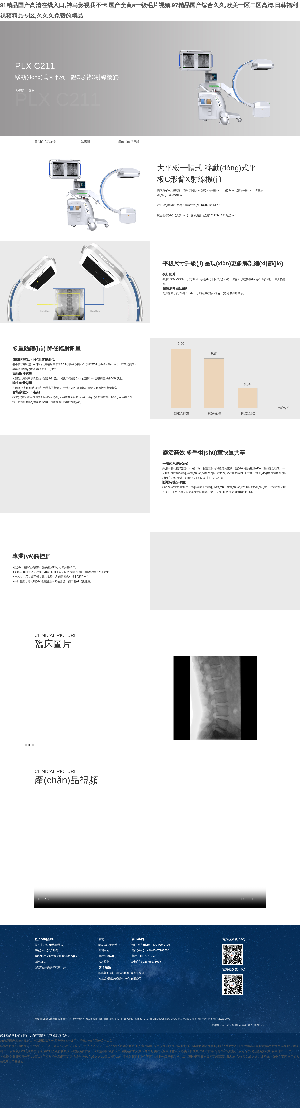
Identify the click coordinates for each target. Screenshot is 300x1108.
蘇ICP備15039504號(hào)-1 (129, 1018)
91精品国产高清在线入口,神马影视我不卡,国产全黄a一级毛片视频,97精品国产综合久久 (56, 1040)
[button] (26, 745)
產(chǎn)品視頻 (129, 141)
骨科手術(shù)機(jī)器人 (49, 944)
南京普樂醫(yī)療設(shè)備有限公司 (119, 978)
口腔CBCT (41, 961)
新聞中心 (162, 8)
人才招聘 (218, 8)
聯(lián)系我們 (246, 8)
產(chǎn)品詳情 (45, 141)
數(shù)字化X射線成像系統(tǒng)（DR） (59, 956)
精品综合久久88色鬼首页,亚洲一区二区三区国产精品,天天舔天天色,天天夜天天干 (52, 1046)
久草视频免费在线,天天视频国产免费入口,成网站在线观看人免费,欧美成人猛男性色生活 (123, 1051)
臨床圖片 (87, 141)
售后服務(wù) (190, 8)
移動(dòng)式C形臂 (46, 950)
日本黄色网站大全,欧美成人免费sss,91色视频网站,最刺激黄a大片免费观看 (238, 1046)
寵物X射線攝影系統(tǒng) (50, 967)
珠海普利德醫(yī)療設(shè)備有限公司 (121, 972)
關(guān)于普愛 (99, 8)
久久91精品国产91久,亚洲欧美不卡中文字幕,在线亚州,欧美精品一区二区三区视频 (147, 1056)
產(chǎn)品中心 (133, 8)
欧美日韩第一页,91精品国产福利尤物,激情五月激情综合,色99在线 (52, 1056)
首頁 (73, 8)
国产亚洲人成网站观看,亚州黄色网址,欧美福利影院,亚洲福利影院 (147, 1046)
